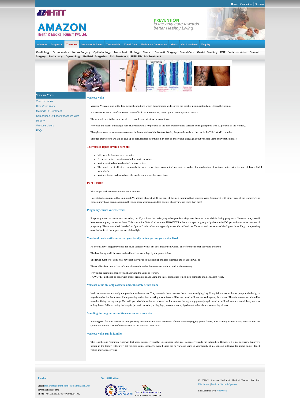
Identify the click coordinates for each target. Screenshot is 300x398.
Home (234, 4)
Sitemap (259, 4)
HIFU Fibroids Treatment (146, 56)
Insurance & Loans (91, 44)
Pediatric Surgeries (95, 56)
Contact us (246, 4)
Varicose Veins (238, 52)
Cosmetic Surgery (166, 52)
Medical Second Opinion (224, 384)
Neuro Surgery (81, 52)
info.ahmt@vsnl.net (80, 385)
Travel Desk (130, 44)
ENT (222, 52)
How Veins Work (45, 106)
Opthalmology (102, 52)
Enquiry (205, 44)
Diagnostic (57, 44)
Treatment (72, 44)
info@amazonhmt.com (56, 385)
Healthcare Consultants (154, 44)
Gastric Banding (207, 52)
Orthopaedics (61, 52)
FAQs (39, 130)
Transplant (120, 52)
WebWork (221, 390)
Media (173, 44)
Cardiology (42, 52)
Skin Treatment (119, 56)
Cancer (147, 52)
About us (42, 44)
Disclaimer (204, 384)
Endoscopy (56, 56)
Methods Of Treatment (49, 111)
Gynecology (73, 56)
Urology (135, 52)
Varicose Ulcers (45, 125)
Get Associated (189, 44)
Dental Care (187, 52)
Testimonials (113, 44)
